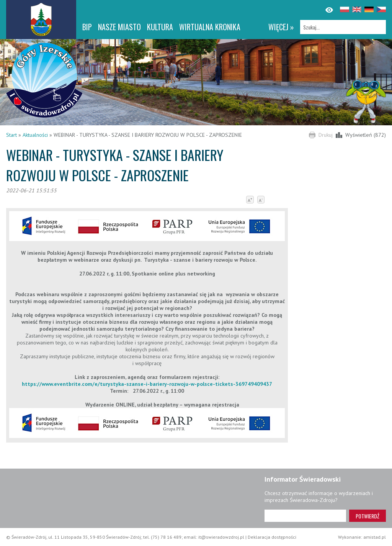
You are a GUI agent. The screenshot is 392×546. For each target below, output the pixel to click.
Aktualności (35, 134)
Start (11, 134)
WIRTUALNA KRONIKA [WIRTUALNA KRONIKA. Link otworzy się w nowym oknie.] (209, 27)
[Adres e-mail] (305, 515)
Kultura (160, 27)
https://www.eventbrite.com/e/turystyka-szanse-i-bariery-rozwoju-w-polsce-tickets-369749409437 (147, 383)
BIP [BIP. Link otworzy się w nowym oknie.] (87, 27)
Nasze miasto (119, 27)
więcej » (281, 27)
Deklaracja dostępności (272, 537)
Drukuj (325, 134)
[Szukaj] (343, 27)
